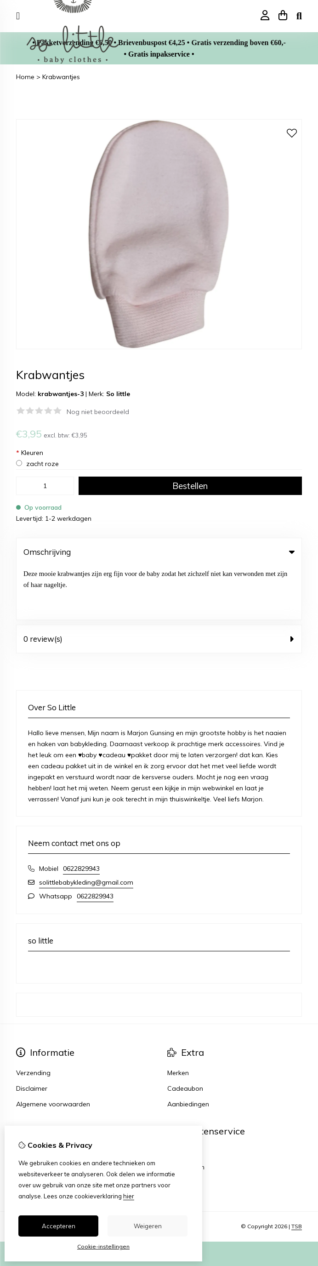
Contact (179, 1097)
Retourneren (185, 1113)
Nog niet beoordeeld (98, 412)
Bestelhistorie (36, 1113)
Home (25, 77)
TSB (296, 1172)
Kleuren (29, 453)
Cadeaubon (185, 1034)
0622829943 (81, 815)
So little (118, 394)
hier (128, 1196)
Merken (178, 1019)
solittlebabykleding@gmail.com (86, 828)
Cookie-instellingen (103, 1246)
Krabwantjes (61, 77)
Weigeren (148, 1226)
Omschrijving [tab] (159, 552)
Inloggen (29, 1097)
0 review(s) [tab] (159, 585)
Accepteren (58, 1226)
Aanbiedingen (188, 1050)
